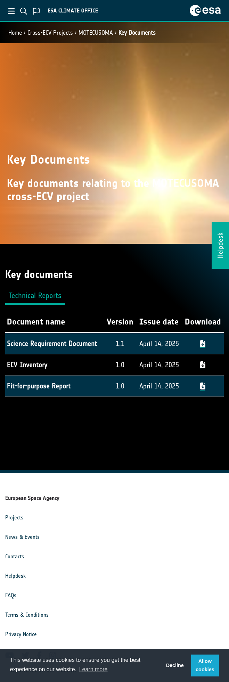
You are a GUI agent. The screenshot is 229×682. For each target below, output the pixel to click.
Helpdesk (15, 576)
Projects (14, 517)
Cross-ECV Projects (50, 32)
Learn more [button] (93, 669)
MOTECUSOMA (96, 32)
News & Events (22, 537)
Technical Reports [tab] (35, 295)
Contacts (14, 556)
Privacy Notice (21, 634)
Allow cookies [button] (205, 665)
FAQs (10, 595)
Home (15, 32)
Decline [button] (175, 665)
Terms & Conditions (27, 614)
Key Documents (137, 32)
